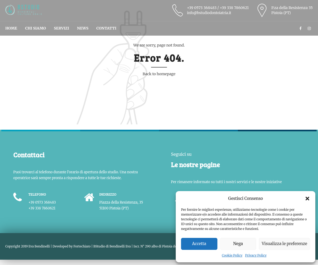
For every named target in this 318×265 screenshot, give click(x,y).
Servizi (61, 28)
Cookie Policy (232, 255)
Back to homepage (159, 73)
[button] (307, 198)
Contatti (106, 28)
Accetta (199, 243)
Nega (238, 243)
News (82, 28)
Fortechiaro (82, 246)
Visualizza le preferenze (284, 243)
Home (11, 28)
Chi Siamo (35, 28)
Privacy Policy (256, 255)
